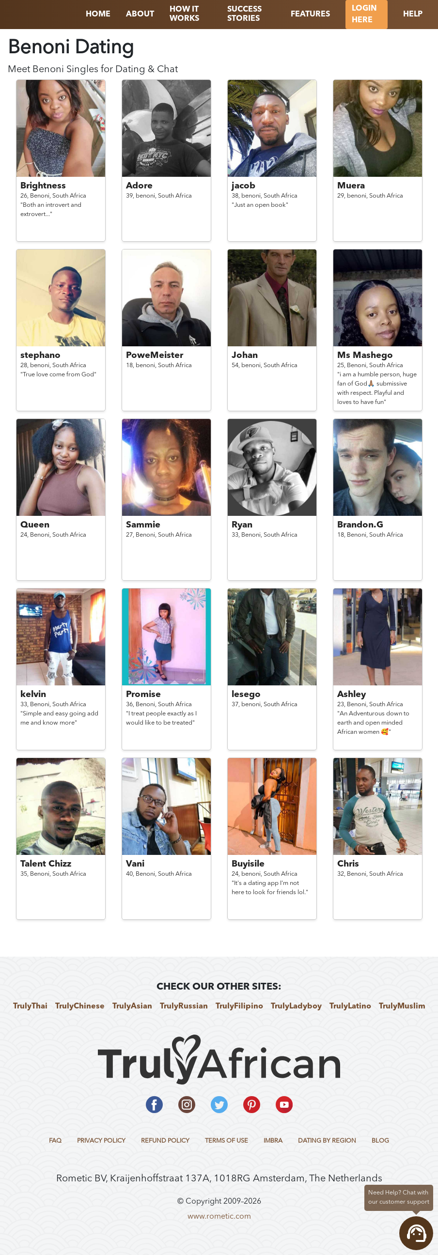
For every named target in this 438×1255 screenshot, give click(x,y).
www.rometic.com (219, 1217)
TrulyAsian (132, 1006)
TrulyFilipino (239, 1006)
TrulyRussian (184, 1006)
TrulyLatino (350, 1006)
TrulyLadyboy (296, 1006)
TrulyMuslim (402, 1006)
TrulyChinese (80, 1006)
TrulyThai (30, 1006)
